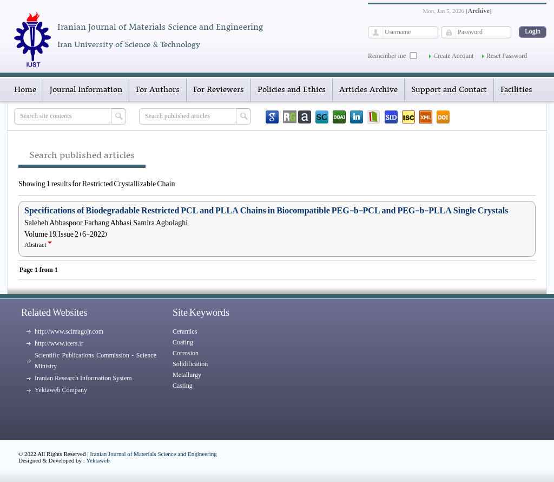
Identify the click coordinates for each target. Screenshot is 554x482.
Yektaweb (98, 460)
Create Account (453, 56)
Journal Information (86, 89)
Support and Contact (449, 89)
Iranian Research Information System (83, 378)
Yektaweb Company (61, 390)
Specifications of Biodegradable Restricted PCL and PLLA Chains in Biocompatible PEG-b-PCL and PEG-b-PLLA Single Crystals (266, 210)
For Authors (158, 89)
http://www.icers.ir (59, 343)
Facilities (516, 89)
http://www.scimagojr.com (69, 331)
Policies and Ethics (292, 89)
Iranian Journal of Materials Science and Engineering (153, 454)
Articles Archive (368, 89)
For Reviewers (218, 89)
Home (25, 89)
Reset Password (506, 56)
